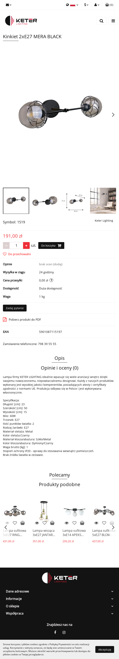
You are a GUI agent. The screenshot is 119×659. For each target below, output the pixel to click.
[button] (109, 5)
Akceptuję (104, 649)
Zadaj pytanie (15, 308)
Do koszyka (51, 246)
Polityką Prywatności (60, 644)
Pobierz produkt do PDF (22, 319)
